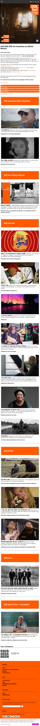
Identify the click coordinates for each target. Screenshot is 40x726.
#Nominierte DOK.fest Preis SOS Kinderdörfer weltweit (18, 515)
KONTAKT (4, 685)
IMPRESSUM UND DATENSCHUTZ (9, 684)
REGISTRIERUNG (6, 695)
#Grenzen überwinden (11, 351)
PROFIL (4, 668)
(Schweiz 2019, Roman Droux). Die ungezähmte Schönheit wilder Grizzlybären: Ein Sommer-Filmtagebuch (20, 480)
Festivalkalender (32, 70)
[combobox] (20, 85)
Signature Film (22, 67)
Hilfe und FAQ (4, 82)
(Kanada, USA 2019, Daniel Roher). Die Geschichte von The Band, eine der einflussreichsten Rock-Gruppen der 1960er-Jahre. (19, 590)
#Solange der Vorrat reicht (6, 210)
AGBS (3, 682)
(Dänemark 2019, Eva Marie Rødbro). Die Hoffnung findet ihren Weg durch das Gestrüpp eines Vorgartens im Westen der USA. (20, 511)
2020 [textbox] (2, 85)
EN (33, 1)
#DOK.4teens (33, 483)
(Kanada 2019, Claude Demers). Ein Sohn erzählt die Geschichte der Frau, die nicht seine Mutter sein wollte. (19, 161)
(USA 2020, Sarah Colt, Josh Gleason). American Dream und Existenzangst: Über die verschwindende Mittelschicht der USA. (19, 130)
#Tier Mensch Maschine (6, 290)
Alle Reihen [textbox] (4, 87)
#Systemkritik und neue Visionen (7, 134)
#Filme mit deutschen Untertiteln (24, 483)
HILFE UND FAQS (6, 680)
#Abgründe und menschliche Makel (28, 547)
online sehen (33, 58)
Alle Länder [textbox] (4, 89)
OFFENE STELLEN (6, 672)
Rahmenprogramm (15, 72)
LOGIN (3, 693)
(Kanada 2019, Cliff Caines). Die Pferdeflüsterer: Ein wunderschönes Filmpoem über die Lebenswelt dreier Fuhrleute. (17, 436)
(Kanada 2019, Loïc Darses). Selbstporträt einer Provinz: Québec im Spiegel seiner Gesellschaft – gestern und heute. (18, 316)
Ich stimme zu (35, 724)
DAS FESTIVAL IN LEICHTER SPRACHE (10, 669)
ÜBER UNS (4, 664)
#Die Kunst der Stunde (11, 415)
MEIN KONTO (5, 690)
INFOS (3, 677)
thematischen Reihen (6, 66)
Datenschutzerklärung (30, 721)
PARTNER (4, 671)
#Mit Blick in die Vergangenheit (25, 210)
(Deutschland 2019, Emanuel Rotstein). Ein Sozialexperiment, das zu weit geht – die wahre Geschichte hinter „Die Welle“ (19, 636)
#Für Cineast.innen (11, 164)
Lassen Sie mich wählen (5, 724)
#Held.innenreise (10, 383)
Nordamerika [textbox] (4, 91)
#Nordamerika (18, 134)
